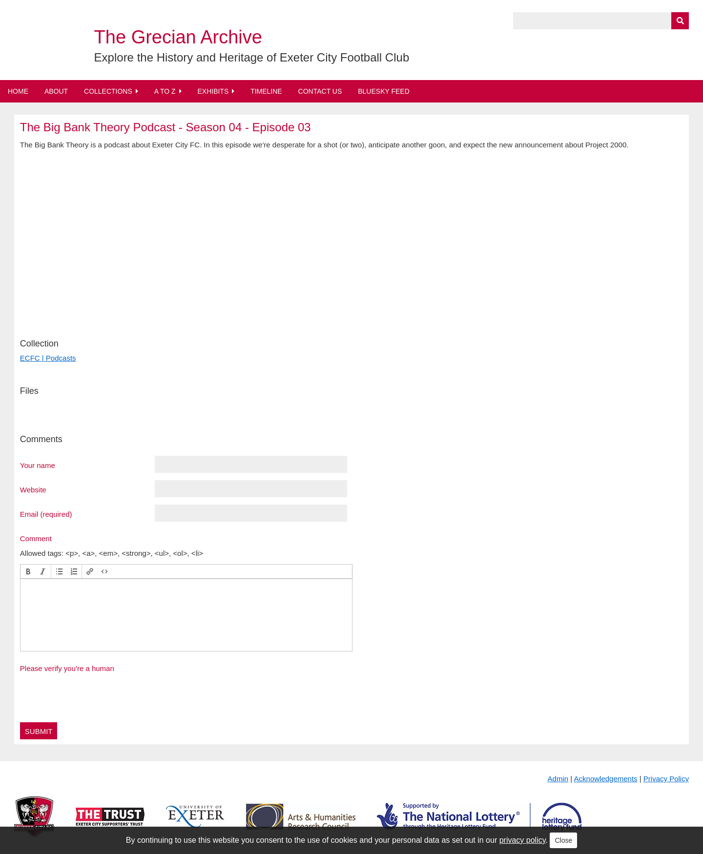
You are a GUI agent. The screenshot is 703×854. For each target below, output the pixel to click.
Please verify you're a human (67, 668)
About (56, 91)
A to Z (165, 91)
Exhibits (212, 91)
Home (18, 91)
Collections (108, 91)
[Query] (601, 20)
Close (563, 840)
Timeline (266, 91)
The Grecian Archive (178, 37)
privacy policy (522, 840)
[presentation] (28, 571)
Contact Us (320, 91)
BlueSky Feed (384, 91)
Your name (37, 465)
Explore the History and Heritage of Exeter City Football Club (252, 57)
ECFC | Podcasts (48, 358)
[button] (28, 571)
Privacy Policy (666, 778)
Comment (36, 538)
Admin (558, 778)
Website (33, 489)
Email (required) (46, 514)
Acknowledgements (606, 778)
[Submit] (680, 20)
